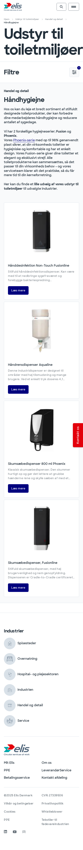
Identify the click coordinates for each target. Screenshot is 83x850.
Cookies (10, 811)
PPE (7, 770)
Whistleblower (52, 811)
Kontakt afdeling (54, 778)
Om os (47, 763)
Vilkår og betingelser (19, 803)
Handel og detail (54, 19)
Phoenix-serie (24, 140)
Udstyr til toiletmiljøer (27, 19)
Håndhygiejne (11, 22)
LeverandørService (56, 770)
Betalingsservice (17, 778)
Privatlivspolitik (53, 803)
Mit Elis (9, 763)
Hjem (6, 19)
